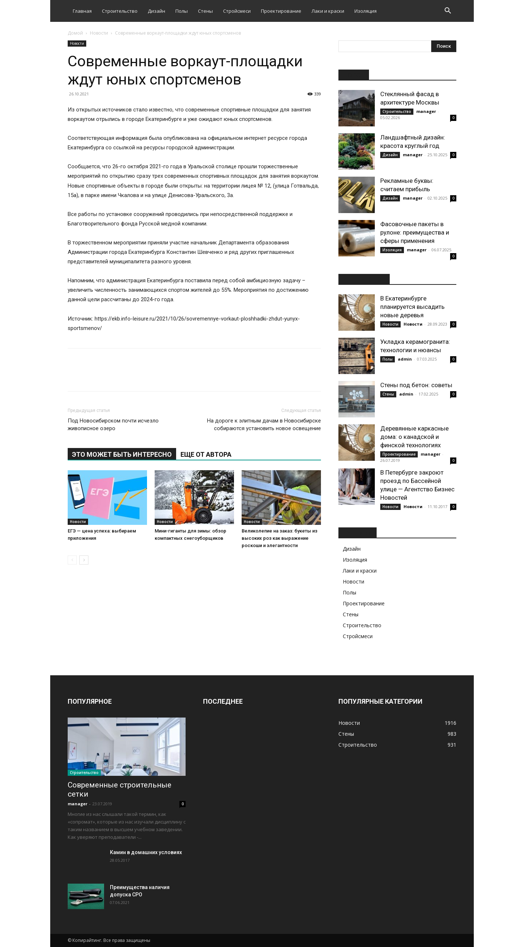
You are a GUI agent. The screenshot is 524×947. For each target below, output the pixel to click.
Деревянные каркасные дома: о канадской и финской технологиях (414, 437)
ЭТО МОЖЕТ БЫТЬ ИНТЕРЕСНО (122, 454)
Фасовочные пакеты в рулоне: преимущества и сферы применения (414, 232)
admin (405, 359)
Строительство (120, 11)
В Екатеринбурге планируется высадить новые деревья (412, 307)
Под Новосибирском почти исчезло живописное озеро (113, 424)
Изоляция (365, 11)
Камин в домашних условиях (146, 852)
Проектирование (281, 11)
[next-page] (83, 560)
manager (426, 111)
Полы (181, 11)
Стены (205, 11)
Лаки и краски (327, 11)
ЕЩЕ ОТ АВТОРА (205, 454)
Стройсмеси (237, 11)
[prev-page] (72, 560)
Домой (75, 33)
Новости (99, 33)
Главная (82, 11)
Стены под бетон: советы (416, 385)
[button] (447, 11)
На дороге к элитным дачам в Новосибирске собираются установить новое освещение (264, 424)
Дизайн (156, 11)
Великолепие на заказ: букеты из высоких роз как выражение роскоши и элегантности (279, 538)
